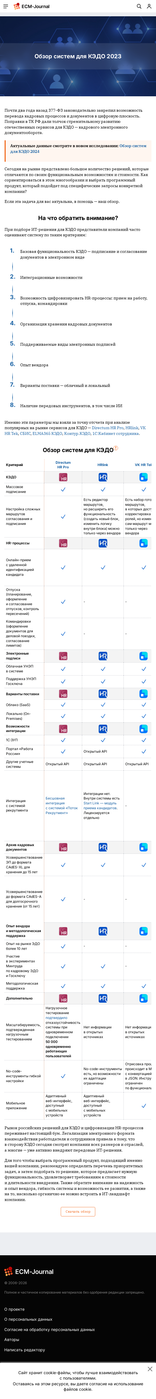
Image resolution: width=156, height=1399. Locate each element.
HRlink (131, 427)
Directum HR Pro (107, 427)
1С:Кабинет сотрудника (115, 433)
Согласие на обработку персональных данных (49, 1329)
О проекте (14, 1309)
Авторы (11, 1339)
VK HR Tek (144, 465)
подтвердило (56, 1018)
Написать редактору (24, 1349)
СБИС (25, 433)
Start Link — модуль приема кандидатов (100, 805)
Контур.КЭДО (77, 433)
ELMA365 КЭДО (47, 433)
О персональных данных (28, 1319)
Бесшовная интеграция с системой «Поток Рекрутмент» (62, 805)
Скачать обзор (78, 1211)
